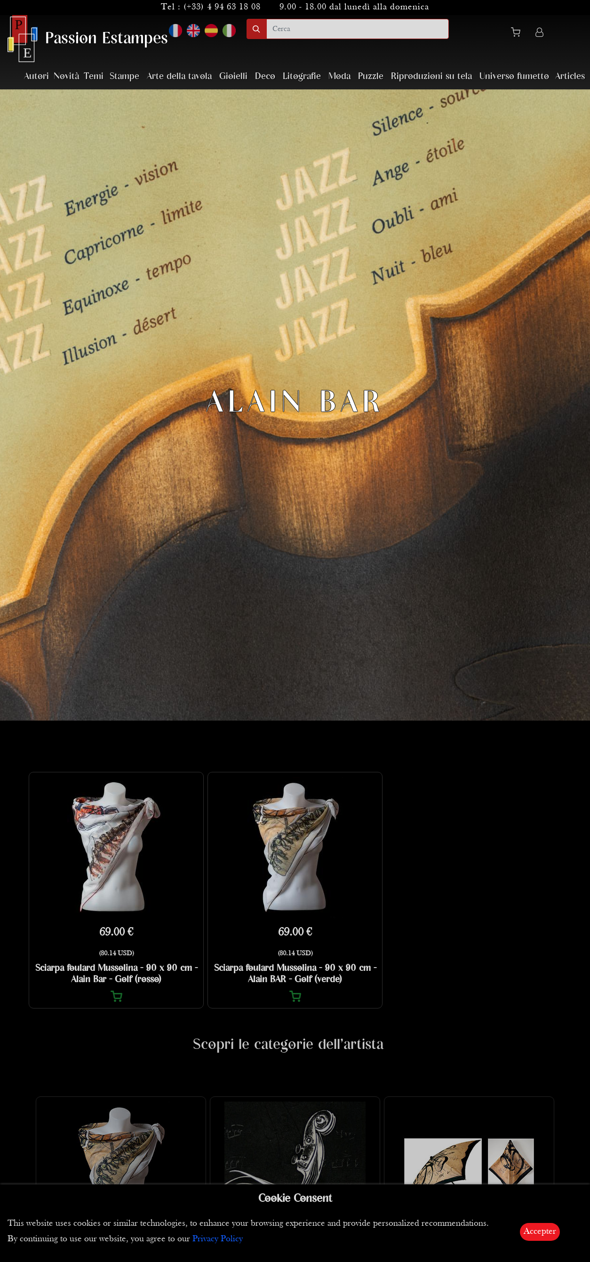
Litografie (302, 76)
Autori (36, 76)
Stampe (124, 76)
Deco (265, 76)
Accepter (540, 1231)
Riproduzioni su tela (431, 76)
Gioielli (233, 76)
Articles (570, 76)
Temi (94, 76)
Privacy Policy (217, 1239)
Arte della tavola (179, 76)
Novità (66, 76)
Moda (339, 76)
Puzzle (370, 76)
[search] (357, 29)
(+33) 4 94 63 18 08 (222, 7)
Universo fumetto (514, 76)
